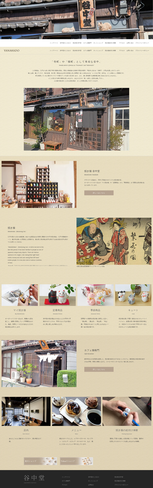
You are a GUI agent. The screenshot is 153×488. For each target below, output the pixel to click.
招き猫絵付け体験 (111, 43)
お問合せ (91, 477)
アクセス (122, 43)
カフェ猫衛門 (87, 43)
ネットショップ (98, 43)
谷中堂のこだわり (65, 43)
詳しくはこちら (99, 185)
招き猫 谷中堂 (77, 43)
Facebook (90, 481)
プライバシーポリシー (142, 43)
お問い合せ (130, 43)
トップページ (54, 43)
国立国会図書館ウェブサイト (88, 259)
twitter (63, 481)
